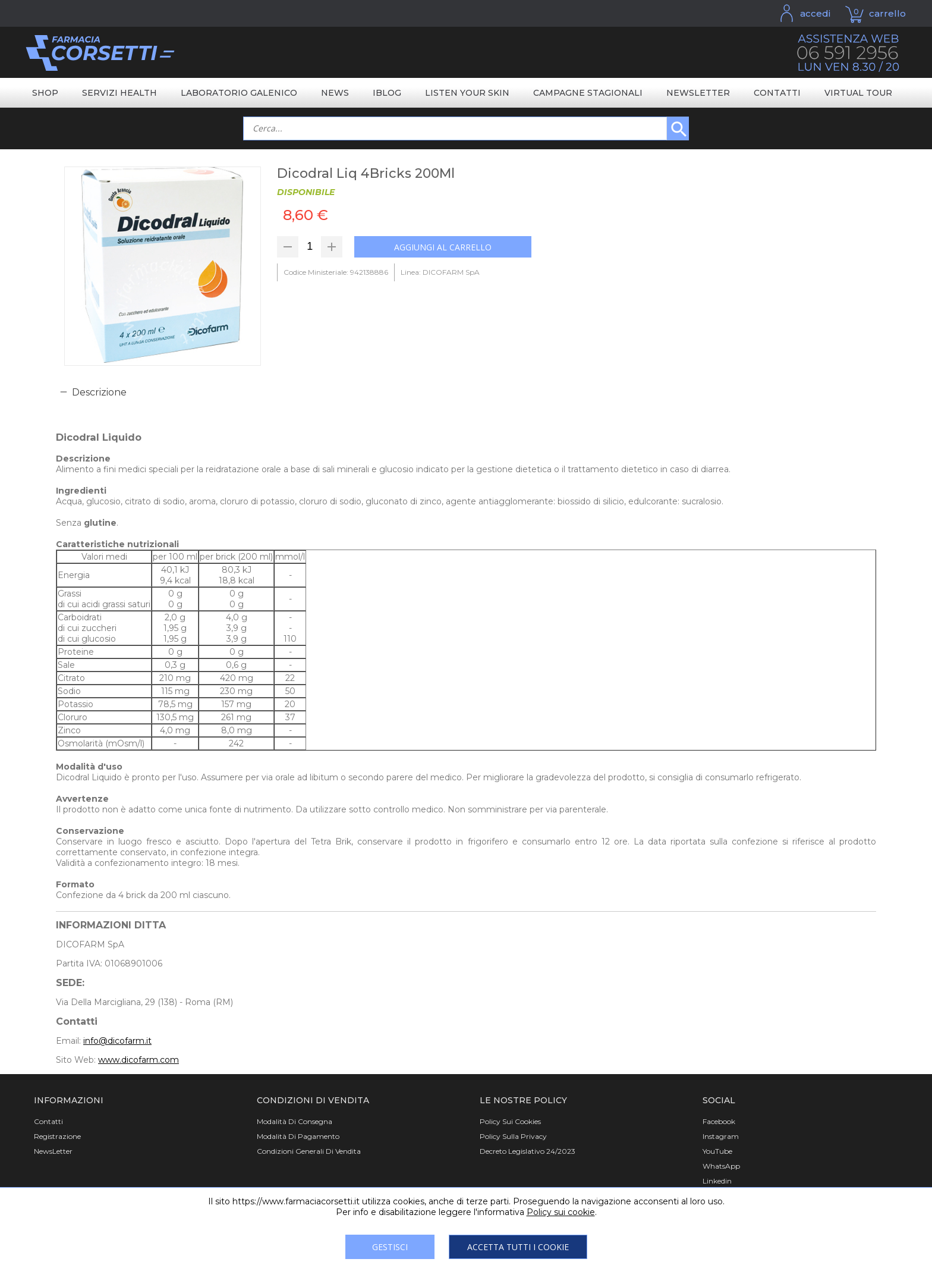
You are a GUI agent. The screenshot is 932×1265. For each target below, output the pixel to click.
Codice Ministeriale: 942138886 (336, 272)
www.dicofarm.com (138, 1059)
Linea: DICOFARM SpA (440, 272)
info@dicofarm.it (117, 1040)
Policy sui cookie (561, 1212)
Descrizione (99, 392)
